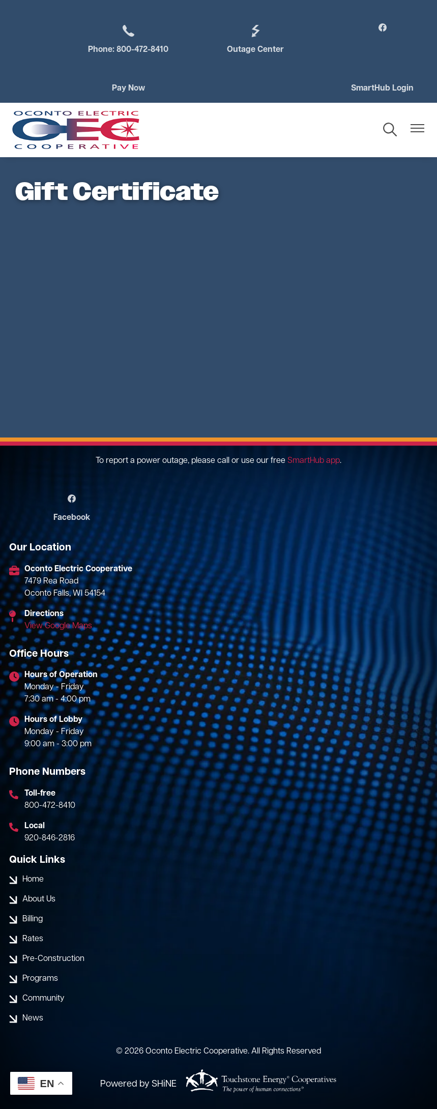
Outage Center (255, 38)
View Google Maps (58, 626)
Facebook (71, 508)
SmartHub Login (382, 88)
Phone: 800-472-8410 (128, 38)
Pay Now (128, 88)
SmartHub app (313, 461)
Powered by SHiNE (138, 1084)
